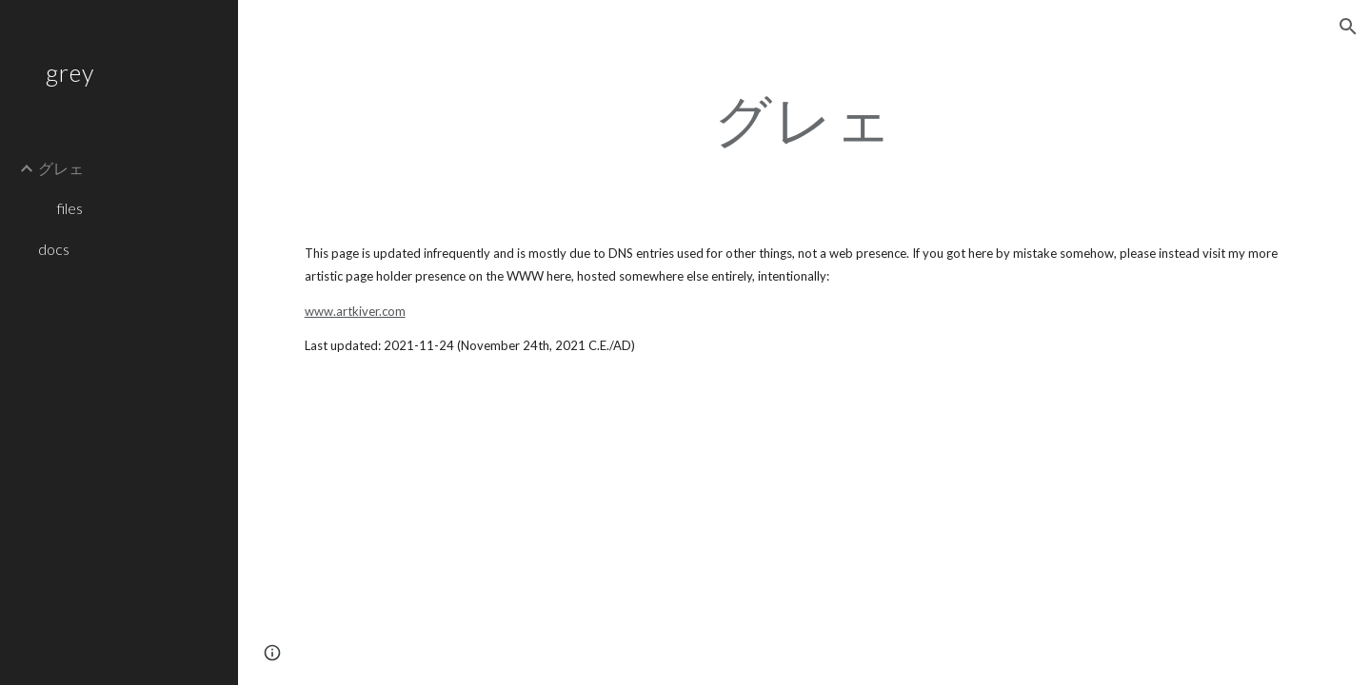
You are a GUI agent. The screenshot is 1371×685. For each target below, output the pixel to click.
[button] (1348, 26)
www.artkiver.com (355, 311)
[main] (804, 119)
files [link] (70, 208)
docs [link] (54, 249)
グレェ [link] (61, 168)
